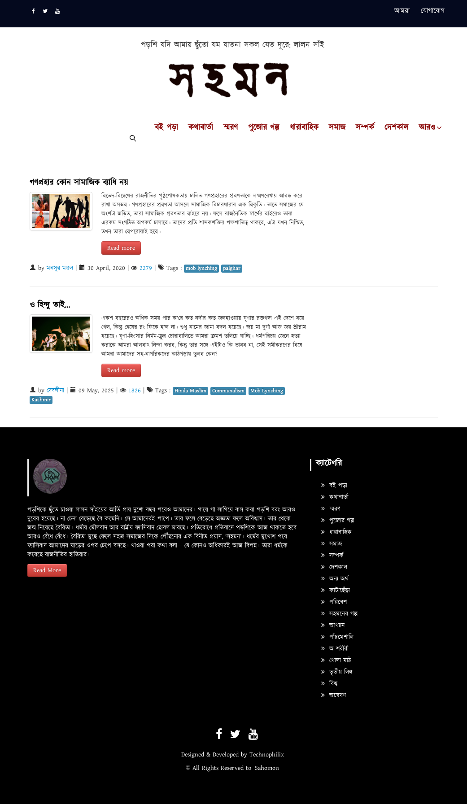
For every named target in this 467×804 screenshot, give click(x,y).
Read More (47, 570)
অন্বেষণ (333, 695)
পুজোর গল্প (263, 127)
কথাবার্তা (200, 127)
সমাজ (337, 127)
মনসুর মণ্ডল (60, 268)
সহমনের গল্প (339, 613)
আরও (427, 127)
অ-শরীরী (335, 648)
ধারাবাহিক (304, 127)
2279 (146, 268)
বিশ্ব (329, 683)
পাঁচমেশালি (337, 637)
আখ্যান (333, 625)
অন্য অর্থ (335, 578)
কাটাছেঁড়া (335, 590)
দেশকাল (396, 127)
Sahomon (267, 768)
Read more (121, 247)
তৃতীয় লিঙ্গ (337, 672)
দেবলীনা (55, 390)
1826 (134, 390)
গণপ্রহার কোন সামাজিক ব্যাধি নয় (79, 182)
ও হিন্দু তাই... (50, 305)
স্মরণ (230, 127)
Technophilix (266, 754)
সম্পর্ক (365, 127)
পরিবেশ (334, 602)
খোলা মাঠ (336, 660)
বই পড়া (166, 127)
